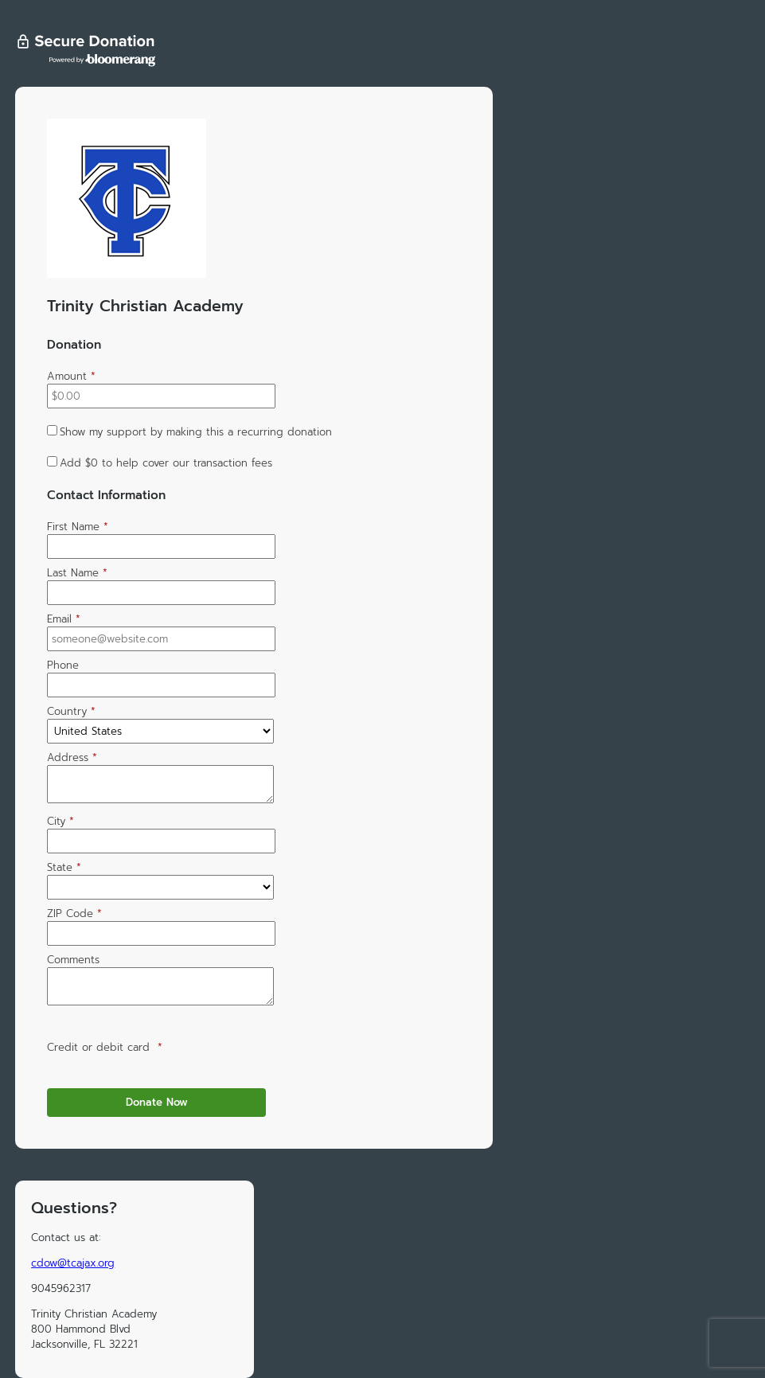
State (64, 867)
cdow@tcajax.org (73, 1263)
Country (71, 711)
